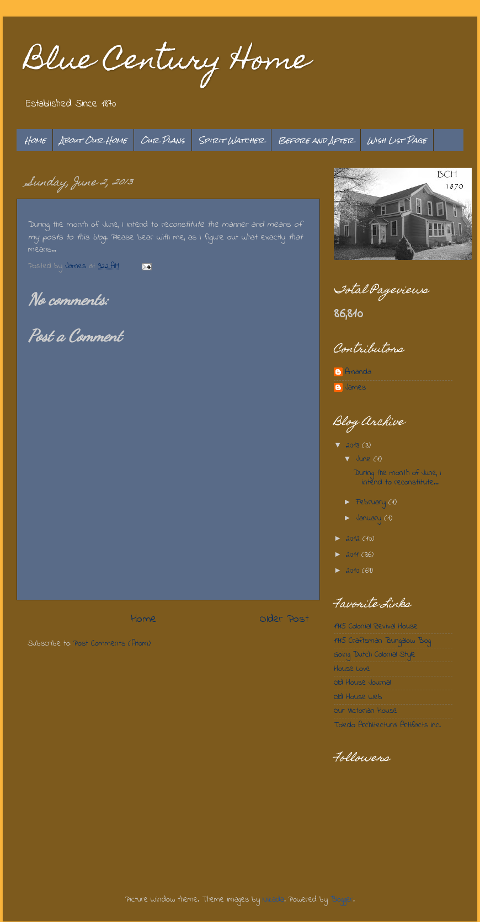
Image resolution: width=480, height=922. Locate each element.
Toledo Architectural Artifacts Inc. (387, 725)
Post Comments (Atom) (112, 643)
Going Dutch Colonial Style (374, 654)
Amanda (358, 372)
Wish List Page (396, 140)
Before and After (316, 140)
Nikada (273, 899)
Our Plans (163, 140)
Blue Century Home (167, 62)
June (365, 459)
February (372, 502)
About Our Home (93, 140)
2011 (353, 555)
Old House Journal (362, 683)
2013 (354, 445)
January (370, 518)
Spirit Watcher (231, 140)
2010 (354, 571)
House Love (352, 669)
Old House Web (358, 697)
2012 (354, 539)
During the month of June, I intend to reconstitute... (397, 477)
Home (35, 140)
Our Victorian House (365, 711)
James (355, 388)
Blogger (341, 899)
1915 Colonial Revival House (376, 626)
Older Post (284, 619)
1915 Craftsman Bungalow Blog (382, 641)
